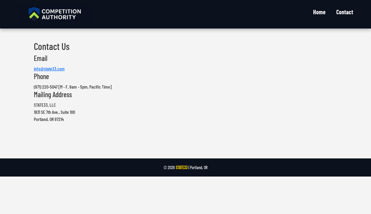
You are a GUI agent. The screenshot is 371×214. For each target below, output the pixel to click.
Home (319, 11)
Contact (344, 11)
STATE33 (182, 167)
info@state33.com (49, 68)
